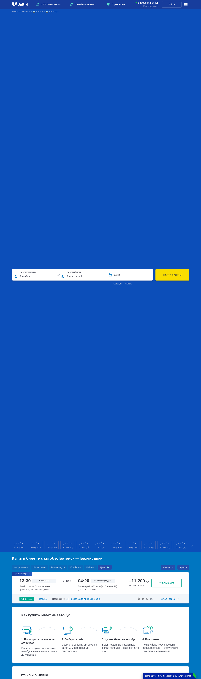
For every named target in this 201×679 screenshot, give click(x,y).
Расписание (39, 567)
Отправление (21, 567)
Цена (102, 567)
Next (192, 545)
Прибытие (75, 567)
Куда (182, 567)
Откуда (166, 567)
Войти (172, 4)
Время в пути (58, 567)
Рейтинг (90, 567)
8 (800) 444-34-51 (148, 3)
